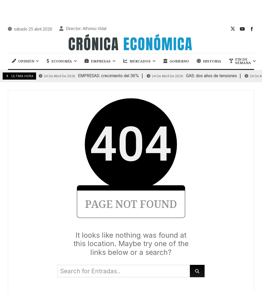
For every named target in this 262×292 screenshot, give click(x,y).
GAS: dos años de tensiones (192, 76)
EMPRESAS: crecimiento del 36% (89, 76)
